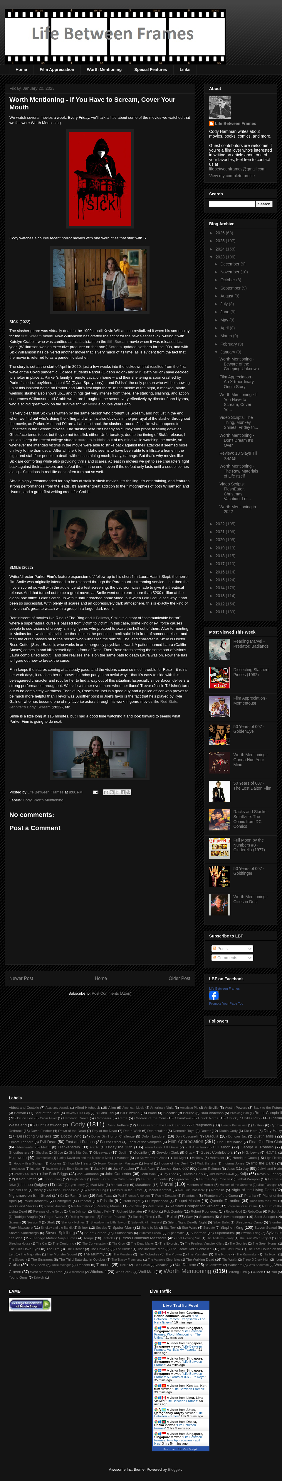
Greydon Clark (168, 1152)
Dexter (206, 1131)
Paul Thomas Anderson (134, 1195)
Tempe (88, 1238)
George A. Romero (257, 1147)
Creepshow (202, 1125)
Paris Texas (104, 1195)
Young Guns (18, 1277)
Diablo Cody (228, 1131)
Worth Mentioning (104, 69)
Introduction (17, 1168)
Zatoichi (39, 1277)
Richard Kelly (102, 1211)
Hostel (148, 1163)
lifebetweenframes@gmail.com (237, 169)
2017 (221, 563)
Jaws (231, 1168)
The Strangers (42, 1259)
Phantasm (190, 1195)
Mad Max (97, 1185)
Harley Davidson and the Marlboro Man (84, 1158)
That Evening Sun (188, 1238)
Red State (168, 701)
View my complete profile (232, 175)
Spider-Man (122, 1227)
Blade (152, 1113)
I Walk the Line (205, 1163)
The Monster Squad (62, 1254)
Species (101, 1227)
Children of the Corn (150, 1118)
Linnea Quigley (34, 1184)
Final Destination (230, 1142)
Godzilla (140, 1152)
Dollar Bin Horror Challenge (113, 1136)
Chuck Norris (208, 1118)
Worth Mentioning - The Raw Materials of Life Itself (238, 471)
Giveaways (101, 1152)
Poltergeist (63, 1201)
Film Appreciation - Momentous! (251, 700)
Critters (258, 1125)
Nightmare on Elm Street (30, 1195)
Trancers (83, 1265)
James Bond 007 (174, 1168)
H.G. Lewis (250, 1152)
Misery (38, 1190)
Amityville (211, 1107)
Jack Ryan (147, 1168)
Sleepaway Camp (249, 1222)
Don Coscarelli (186, 1136)
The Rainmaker (246, 1254)
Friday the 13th (119, 1147)
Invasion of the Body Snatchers (67, 1168)
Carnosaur (103, 1118)
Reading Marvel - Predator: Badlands (251, 644)
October (228, 279)
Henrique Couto (245, 1158)
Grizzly (190, 1152)
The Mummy (93, 1254)
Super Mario (175, 1233)
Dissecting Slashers (34, 1136)
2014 (221, 587)
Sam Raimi (167, 1216)
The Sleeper (17, 1259)
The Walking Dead (200, 1259)
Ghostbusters (19, 1152)
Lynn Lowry (77, 1185)
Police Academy (36, 1201)
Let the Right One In (214, 1179)
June (225, 311)
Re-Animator (80, 1206)
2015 (221, 580)
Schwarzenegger (233, 1216)
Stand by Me (150, 1227)
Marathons (143, 1185)
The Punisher (198, 1254)
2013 (221, 595)
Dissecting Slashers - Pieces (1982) (253, 672)
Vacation (162, 1265)
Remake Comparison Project (194, 1206)
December (230, 264)
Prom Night (131, 1201)
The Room (270, 1254)
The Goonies (238, 1243)
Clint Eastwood (48, 1125)
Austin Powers (236, 1107)
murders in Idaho (92, 440)
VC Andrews (213, 1265)
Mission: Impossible (64, 1190)
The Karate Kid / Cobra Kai (191, 1249)
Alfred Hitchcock (87, 1107)
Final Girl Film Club (265, 1142)
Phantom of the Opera (221, 1195)
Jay (246, 1168)
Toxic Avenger (61, 1265)
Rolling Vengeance (82, 1216)
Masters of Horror (200, 1185)
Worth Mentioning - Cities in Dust (251, 899)
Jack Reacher (123, 1168)
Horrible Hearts (79, 1163)
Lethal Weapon (248, 1179)
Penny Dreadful (166, 1195)
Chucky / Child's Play (243, 1118)
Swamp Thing (250, 1233)
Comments (225, 957)
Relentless (155, 1206)
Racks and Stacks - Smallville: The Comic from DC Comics (251, 819)
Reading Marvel (108, 1206)
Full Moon (221, 1147)
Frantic (94, 1147)
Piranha (250, 1195)
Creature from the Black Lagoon (161, 1125)
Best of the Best (46, 1113)
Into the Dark (262, 1163)
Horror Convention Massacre (118, 1163)
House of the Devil (173, 1163)
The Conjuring (63, 1243)
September (230, 288)
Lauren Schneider (154, 1179)
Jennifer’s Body (22, 707)
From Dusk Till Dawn (161, 1147)
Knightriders (78, 1179)
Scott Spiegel (264, 1216)
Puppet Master (187, 1201)
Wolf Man (146, 1272)
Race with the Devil (263, 1201)
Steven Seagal (265, 1227)
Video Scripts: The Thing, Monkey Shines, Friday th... (238, 422)
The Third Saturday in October (82, 1259)
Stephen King (231, 1227)
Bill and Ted (104, 1113)
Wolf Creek (123, 1272)
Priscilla (106, 1201)
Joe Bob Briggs (55, 1174)
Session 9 (34, 1222)
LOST (60, 1185)
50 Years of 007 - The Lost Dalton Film (252, 786)
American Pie (189, 1107)
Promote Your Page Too (226, 1003)
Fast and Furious (80, 1142)
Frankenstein (69, 1147)
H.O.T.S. (271, 1152)
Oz (62, 1195)
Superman (198, 1233)
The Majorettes (31, 1254)
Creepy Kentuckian (234, 1125)
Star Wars (189, 1227)
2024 (221, 249)
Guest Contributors (217, 1152)
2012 (221, 604)
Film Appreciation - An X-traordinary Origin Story (236, 382)
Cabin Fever (48, 1118)
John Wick (148, 1174)
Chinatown (183, 1118)
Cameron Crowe (75, 1118)
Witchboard (76, 1272)
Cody (27, 800)
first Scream (31, 336)
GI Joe (58, 1152)
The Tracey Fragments (127, 1259)
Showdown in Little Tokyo (107, 1222)
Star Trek (170, 1227)
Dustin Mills (264, 1136)
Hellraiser (217, 1158)
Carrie (122, 1118)
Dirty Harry (273, 1130)
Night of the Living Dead (252, 1190)
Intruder (35, 1168)
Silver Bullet (221, 1222)
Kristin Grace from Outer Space (113, 1179)
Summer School (151, 1233)
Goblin (123, 1152)
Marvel (166, 1184)
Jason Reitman (209, 1168)
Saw (189, 1216)
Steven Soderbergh (24, 1233)
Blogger (174, 1469)
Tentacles (108, 1238)
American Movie (133, 1107)
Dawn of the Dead (72, 1131)
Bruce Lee (25, 1118)
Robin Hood (234, 1211)
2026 (221, 233)
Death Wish (132, 1131)
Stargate (209, 1227)
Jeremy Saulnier (25, 1174)
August (227, 296)
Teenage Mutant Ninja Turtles (54, 1238)
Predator (84, 1201)
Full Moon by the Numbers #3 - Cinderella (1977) (249, 845)
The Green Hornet (265, 1243)
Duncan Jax (237, 1136)
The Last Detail (231, 1249)
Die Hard (250, 1131)
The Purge (222, 1254)
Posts (220, 948)
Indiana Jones (233, 1163)
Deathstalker (157, 1131)
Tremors (103, 1264)
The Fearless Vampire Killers (204, 1243)
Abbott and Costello (24, 1107)
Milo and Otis (18, 1190)
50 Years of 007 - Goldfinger (249, 871)
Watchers (235, 1265)
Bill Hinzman (130, 1113)
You (274, 1272)
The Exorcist (169, 1243)
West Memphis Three (46, 1272)
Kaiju (243, 1174)
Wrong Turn (238, 1272)
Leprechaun (183, 1179)
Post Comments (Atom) (111, 993)
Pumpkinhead (157, 1201)
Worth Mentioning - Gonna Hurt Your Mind (251, 759)
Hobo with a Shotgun (28, 1163)
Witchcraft (98, 1272)
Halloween (18, 1157)
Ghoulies (42, 1152)
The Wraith (229, 1259)
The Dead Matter (142, 1243)
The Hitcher (75, 1249)
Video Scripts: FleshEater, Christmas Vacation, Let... (235, 491)
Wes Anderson (259, 1265)
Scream (115, 347)
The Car (41, 1243)
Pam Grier (78, 1195)
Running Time (142, 1216)
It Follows (101, 618)
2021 (221, 531)
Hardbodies (43, 1158)
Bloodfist (170, 1113)
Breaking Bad (239, 1113)
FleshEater (25, 1147)
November (230, 272)
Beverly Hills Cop (78, 1113)
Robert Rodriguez (204, 1211)
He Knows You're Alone (151, 1158)
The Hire (53, 1249)
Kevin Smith (26, 1179)
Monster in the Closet (127, 1190)
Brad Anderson (212, 1113)
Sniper (83, 1227)
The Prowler (173, 1254)
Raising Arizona (55, 1206)
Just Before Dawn (221, 1174)
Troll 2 (124, 1265)
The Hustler (124, 1249)
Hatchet (122, 1158)
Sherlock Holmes (73, 1222)
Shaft (51, 1222)
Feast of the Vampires (145, 1142)
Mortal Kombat (159, 1190)
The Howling (99, 1249)
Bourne (188, 1113)
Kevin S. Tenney (269, 1174)
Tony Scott (37, 1265)
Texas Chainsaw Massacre (144, 1238)
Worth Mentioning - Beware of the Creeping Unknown (239, 364)
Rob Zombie (173, 1211)
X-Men (258, 1272)
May (224, 320)
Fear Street (112, 1142)
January (228, 352)
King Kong (54, 1179)
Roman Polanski (113, 1216)
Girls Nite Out (78, 1152)
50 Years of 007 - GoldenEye (249, 729)
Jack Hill (100, 1168)
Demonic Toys (183, 1131)
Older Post (179, 978)
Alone (92, 404)
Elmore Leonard (21, 1142)
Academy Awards (57, 1107)
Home (21, 69)
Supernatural (225, 1233)
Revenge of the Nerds (48, 1211)
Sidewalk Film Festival (146, 1222)
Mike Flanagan (267, 1185)
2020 (221, 539)
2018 (221, 556)
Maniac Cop (120, 1185)
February (229, 344)
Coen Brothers (117, 1125)
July (224, 304)
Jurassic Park (192, 1174)
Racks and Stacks (22, 1206)
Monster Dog (97, 1190)
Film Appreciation (57, 69)
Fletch (46, 1147)
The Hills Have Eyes (24, 1249)
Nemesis (217, 1190)
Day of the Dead (104, 1131)
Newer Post (21, 978)
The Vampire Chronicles (164, 1259)
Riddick (153, 1211)
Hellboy (197, 1158)
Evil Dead (48, 1142)
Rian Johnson (77, 1211)
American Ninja (162, 1107)
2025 (221, 240)
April (225, 328)
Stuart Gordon (95, 1233)
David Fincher (41, 1131)
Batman (20, 1113)
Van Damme (185, 1264)
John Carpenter (118, 1174)
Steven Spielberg (60, 1233)
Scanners (206, 1216)
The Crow (118, 1243)
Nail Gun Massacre (191, 1190)
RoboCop (255, 1211)
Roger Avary (53, 1216)
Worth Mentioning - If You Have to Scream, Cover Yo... (238, 402)
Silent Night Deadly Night (187, 1222)
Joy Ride (169, 1174)
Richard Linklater (129, 1211)
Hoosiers (55, 1163)
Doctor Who (71, 1136)
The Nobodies (148, 1254)
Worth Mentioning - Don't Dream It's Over (236, 440)
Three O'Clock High (256, 1259)
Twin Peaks (142, 1265)
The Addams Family (220, 1238)
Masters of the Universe (235, 1185)
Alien (112, 1107)
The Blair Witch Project (255, 1238)
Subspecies (123, 1233)
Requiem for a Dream (241, 1206)
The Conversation (94, 1243)
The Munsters (123, 1254)
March (226, 336)
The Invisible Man (150, 1249)
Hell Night (179, 1158)
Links (185, 69)
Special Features (150, 69)
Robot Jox (275, 1211)
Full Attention (195, 1147)
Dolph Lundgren (154, 1136)
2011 (221, 612)
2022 (221, 524)
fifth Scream (117, 341)
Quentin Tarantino (225, 1201)
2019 (221, 548)
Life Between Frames (235, 123)
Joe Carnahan (88, 1174)
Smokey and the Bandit (57, 1227)
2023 (221, 257)
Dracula (211, 1136)
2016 (221, 572)
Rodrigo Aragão (26, 1216)
